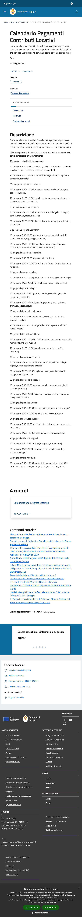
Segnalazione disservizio (56, 821)
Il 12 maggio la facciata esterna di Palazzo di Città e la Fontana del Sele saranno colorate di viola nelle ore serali (40, 600)
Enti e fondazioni (12, 748)
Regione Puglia (10, 3)
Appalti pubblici (52, 752)
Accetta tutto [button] (32, 907)
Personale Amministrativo (16, 757)
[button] (41, 913)
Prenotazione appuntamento (57, 816)
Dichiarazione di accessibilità (17, 870)
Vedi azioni (28, 71)
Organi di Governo (13, 735)
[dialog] (41, 901)
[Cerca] (76, 11)
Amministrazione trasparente (18, 857)
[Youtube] (70, 720)
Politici (8, 752)
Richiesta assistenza (54, 830)
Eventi (48, 803)
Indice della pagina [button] (21, 102)
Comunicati (24, 22)
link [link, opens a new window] (55, 902)
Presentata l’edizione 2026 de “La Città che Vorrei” (33, 575)
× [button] (79, 888)
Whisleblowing (12, 874)
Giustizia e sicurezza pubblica (17, 782)
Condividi (16, 71)
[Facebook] (64, 720)
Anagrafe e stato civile (55, 735)
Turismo (49, 761)
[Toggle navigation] (4, 11)
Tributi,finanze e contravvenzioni (19, 787)
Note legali (10, 865)
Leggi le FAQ (51, 825)
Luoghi (48, 798)
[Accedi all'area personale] (71, 3)
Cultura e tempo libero (55, 739)
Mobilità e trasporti (53, 766)
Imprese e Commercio (54, 748)
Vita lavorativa (52, 744)
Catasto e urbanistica (54, 757)
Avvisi (48, 787)
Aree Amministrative (14, 739)
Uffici (8, 744)
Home (5, 22)
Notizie (48, 778)
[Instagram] (64, 723)
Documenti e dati (13, 761)
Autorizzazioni (11, 800)
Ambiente (10, 791)
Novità (14, 22)
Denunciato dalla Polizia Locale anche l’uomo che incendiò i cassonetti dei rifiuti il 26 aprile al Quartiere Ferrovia (37, 580)
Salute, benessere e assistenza (18, 795)
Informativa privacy (13, 861)
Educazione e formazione (16, 778)
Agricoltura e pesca (13, 804)
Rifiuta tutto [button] (50, 907)
